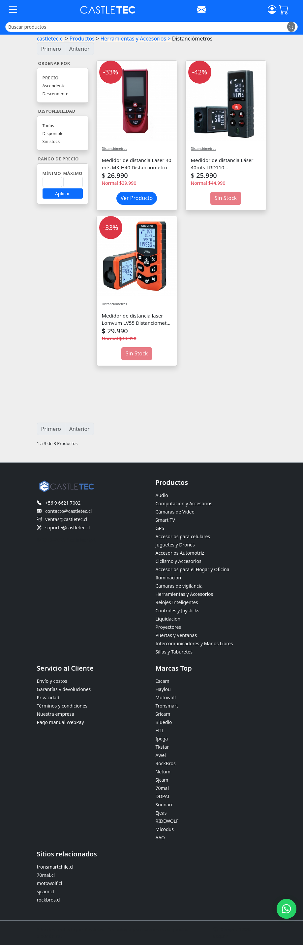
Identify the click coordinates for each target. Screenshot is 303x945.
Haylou (163, 689)
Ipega (162, 739)
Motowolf (166, 697)
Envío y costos (52, 681)
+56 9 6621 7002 (62, 503)
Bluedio (164, 722)
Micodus (165, 829)
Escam (162, 681)
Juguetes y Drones (175, 545)
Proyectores (168, 627)
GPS (160, 528)
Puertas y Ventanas (176, 635)
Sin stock (51, 141)
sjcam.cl (45, 891)
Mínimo (52, 173)
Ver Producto (137, 198)
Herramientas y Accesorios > (136, 38)
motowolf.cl (49, 883)
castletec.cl (50, 38)
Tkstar (162, 747)
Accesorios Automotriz (180, 553)
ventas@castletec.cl (66, 519)
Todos (48, 125)
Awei (161, 755)
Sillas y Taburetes (174, 652)
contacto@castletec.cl (68, 511)
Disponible (53, 133)
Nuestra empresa (56, 714)
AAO (160, 837)
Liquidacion (168, 619)
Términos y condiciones (62, 706)
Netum (163, 771)
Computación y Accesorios (184, 503)
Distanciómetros (114, 148)
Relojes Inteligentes (177, 602)
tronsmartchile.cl (55, 867)
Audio (162, 495)
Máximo (72, 173)
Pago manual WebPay (60, 722)
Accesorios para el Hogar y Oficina (192, 569)
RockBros (166, 763)
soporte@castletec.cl (67, 527)
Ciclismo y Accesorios (178, 561)
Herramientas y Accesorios (184, 594)
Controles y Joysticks (177, 610)
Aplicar (62, 193)
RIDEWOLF (167, 821)
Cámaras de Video (175, 512)
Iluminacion (168, 577)
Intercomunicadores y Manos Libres (194, 643)
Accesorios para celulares (183, 536)
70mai (162, 788)
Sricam (163, 714)
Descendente (56, 94)
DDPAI (162, 796)
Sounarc (164, 804)
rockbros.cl (49, 900)
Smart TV (165, 520)
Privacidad (48, 697)
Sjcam (162, 780)
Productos (82, 38)
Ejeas (161, 813)
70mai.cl (46, 875)
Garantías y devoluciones (64, 689)
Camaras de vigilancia (179, 586)
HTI (159, 730)
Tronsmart (167, 706)
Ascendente (54, 86)
